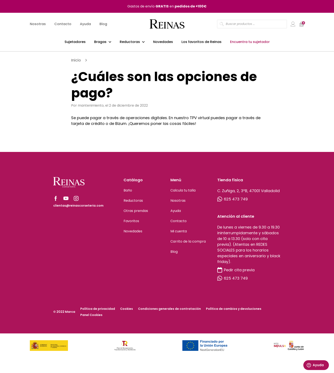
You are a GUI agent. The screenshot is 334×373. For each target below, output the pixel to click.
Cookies (126, 310)
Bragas (100, 42)
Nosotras (38, 24)
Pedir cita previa (236, 271)
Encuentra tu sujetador (250, 42)
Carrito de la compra (188, 243)
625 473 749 (232, 200)
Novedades (163, 42)
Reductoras (130, 42)
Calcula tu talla (183, 192)
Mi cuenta (178, 232)
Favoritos (131, 222)
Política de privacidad (97, 310)
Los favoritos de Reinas (201, 42)
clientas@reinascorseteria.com (78, 207)
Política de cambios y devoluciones (233, 310)
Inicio (76, 61)
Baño (128, 192)
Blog (103, 24)
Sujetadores (75, 42)
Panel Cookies (91, 316)
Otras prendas (136, 212)
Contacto (62, 24)
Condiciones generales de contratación (169, 310)
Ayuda (85, 24)
